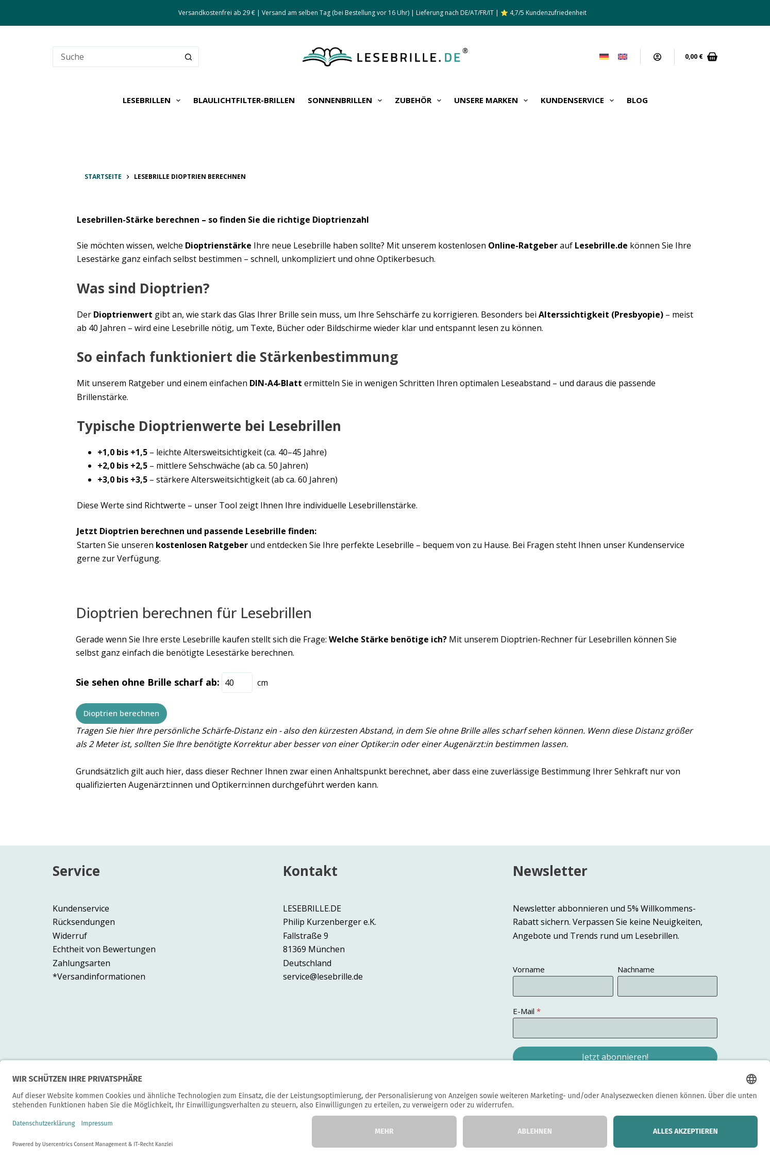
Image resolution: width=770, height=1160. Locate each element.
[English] (622, 57)
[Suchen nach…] (115, 56)
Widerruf (70, 935)
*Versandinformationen (99, 976)
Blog (637, 100)
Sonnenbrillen (347, 100)
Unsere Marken (493, 100)
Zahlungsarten (81, 963)
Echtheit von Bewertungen (104, 949)
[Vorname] (563, 986)
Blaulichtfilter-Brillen (244, 100)
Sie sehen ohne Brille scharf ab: (148, 682)
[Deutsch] (604, 57)
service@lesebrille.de (323, 976)
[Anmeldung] (657, 57)
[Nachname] (667, 986)
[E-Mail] (615, 1028)
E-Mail (523, 1011)
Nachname (636, 969)
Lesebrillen (154, 100)
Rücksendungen (84, 921)
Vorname (529, 969)
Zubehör (420, 100)
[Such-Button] (188, 56)
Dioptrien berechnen (121, 713)
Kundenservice (579, 100)
